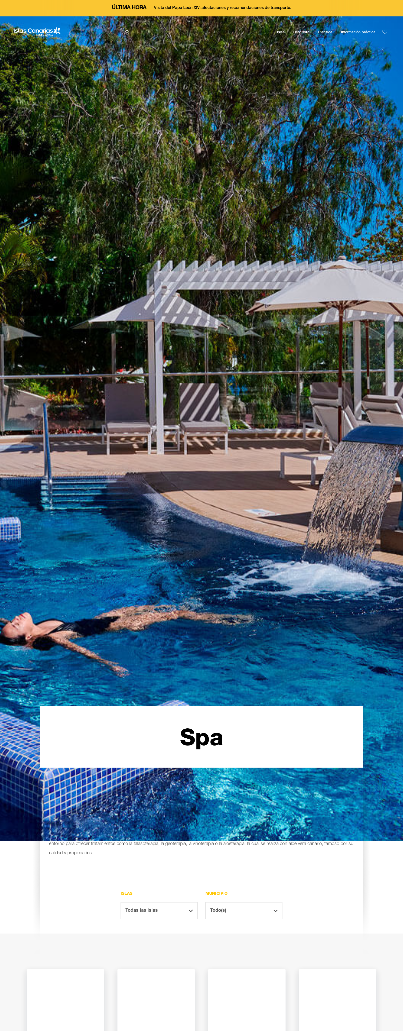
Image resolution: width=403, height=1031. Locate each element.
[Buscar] (168, 32)
